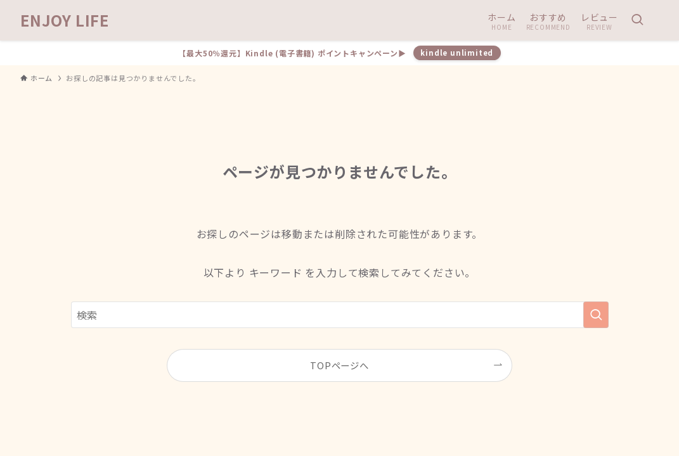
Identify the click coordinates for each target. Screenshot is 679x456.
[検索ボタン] (637, 20)
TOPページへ (339, 365)
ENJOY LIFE (64, 20)
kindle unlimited (456, 53)
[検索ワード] (340, 314)
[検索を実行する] (596, 314)
